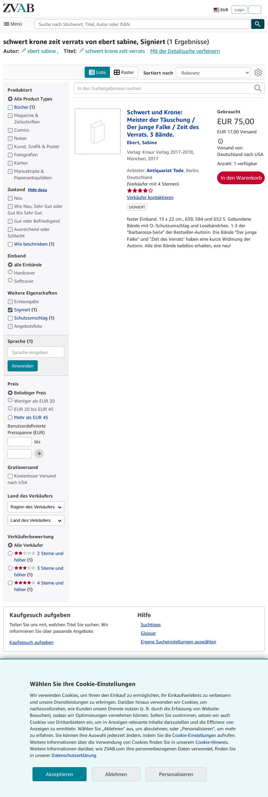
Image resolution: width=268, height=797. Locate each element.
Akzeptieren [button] (59, 774)
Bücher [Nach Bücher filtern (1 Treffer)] (21, 107)
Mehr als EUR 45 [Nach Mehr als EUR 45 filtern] (29, 417)
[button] (257, 88)
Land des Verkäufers (30, 520)
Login (239, 9)
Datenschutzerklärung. (74, 755)
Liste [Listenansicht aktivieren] (97, 72)
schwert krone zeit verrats (115, 51)
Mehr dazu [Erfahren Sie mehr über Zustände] (37, 189)
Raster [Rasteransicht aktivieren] (124, 72)
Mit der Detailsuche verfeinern (185, 51)
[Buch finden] (257, 24)
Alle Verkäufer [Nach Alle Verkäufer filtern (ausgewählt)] (29, 545)
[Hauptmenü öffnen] (14, 24)
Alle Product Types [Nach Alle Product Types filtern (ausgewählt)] (30, 98)
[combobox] (142, 24)
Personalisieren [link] (176, 774)
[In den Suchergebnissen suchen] (169, 88)
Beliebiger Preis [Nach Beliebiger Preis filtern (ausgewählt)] (27, 392)
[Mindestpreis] (20, 441)
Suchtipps (151, 624)
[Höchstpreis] (20, 453)
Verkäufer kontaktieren (150, 197)
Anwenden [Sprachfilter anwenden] (22, 365)
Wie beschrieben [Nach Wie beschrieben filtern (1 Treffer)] (31, 244)
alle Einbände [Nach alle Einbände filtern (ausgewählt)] (25, 264)
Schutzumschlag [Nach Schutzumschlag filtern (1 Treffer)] (31, 318)
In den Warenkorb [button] (241, 177)
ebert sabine (42, 51)
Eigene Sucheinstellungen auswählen (178, 641)
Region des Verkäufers (32, 506)
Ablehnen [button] (116, 774)
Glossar (148, 633)
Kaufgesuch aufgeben (31, 642)
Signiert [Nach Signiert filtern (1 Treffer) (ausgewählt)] (22, 309)
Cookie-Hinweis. (212, 742)
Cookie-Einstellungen (194, 735)
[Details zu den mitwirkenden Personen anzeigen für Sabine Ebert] (142, 142)
